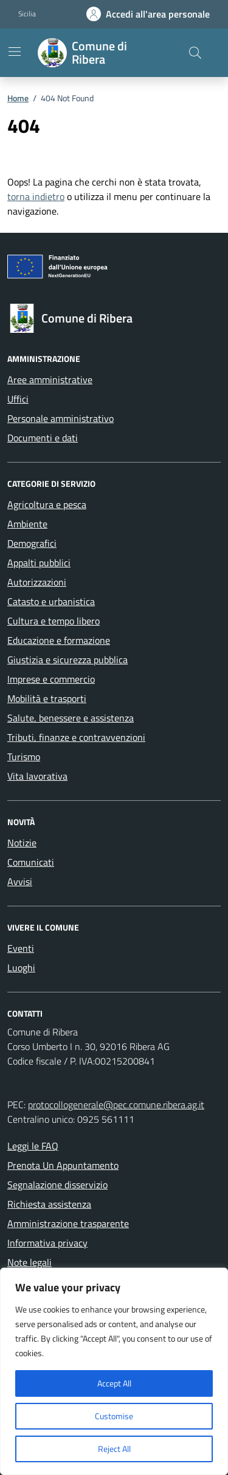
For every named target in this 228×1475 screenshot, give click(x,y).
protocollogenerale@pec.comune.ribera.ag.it (116, 1104)
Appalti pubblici (39, 562)
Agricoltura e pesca (46, 504)
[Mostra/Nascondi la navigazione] (14, 51)
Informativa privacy (47, 1243)
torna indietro (35, 196)
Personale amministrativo (60, 418)
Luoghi (21, 967)
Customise (114, 1416)
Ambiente (27, 524)
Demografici (32, 543)
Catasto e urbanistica (51, 601)
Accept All (114, 1383)
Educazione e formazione (58, 640)
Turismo (23, 756)
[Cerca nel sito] (195, 52)
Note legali (29, 1262)
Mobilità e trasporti (46, 698)
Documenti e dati (42, 437)
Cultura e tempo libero (53, 621)
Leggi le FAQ (32, 1146)
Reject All (114, 1448)
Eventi (20, 948)
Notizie (21, 842)
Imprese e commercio (51, 679)
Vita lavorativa (37, 776)
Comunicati (30, 862)
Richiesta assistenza (49, 1204)
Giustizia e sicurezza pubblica (67, 659)
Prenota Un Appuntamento (63, 1165)
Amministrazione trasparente (68, 1223)
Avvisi (19, 881)
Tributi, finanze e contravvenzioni (76, 737)
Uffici (18, 399)
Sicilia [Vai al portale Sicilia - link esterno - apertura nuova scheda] (27, 13)
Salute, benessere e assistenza (70, 718)
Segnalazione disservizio (57, 1184)
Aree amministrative (49, 379)
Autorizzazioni (36, 582)
